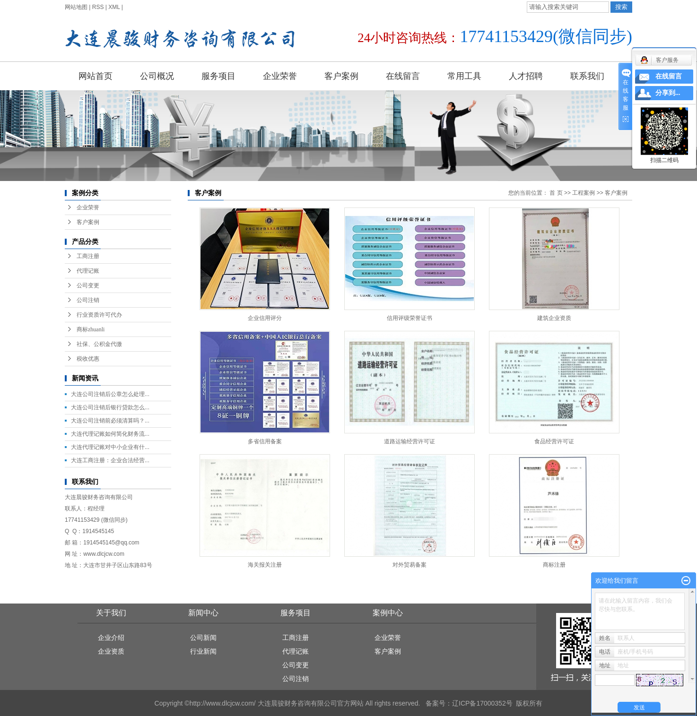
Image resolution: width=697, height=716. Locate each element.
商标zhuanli (91, 329)
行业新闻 (203, 651)
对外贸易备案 (409, 564)
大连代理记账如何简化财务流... (110, 434)
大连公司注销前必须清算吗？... (110, 420)
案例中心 (388, 613)
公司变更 (88, 285)
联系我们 (587, 76)
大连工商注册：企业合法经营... (110, 460)
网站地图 (76, 7)
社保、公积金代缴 (99, 344)
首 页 (555, 193)
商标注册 (554, 564)
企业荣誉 (280, 76)
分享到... (667, 92)
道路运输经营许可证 (409, 441)
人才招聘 (526, 76)
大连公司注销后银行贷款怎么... (110, 407)
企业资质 (111, 651)
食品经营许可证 (554, 441)
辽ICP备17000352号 (482, 703)
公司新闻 (203, 637)
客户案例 (341, 76)
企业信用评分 (265, 318)
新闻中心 (203, 613)
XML (114, 7)
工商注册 (88, 256)
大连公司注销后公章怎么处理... (110, 394)
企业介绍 (111, 637)
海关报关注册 (265, 564)
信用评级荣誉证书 (409, 318)
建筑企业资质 (554, 318)
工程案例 (583, 193)
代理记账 (88, 270)
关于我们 (111, 613)
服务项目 (218, 76)
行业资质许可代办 (99, 314)
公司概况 (157, 76)
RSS (98, 7)
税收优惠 (88, 358)
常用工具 (464, 76)
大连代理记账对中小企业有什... (110, 447)
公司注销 (88, 300)
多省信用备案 (265, 441)
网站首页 (95, 76)
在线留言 (403, 76)
